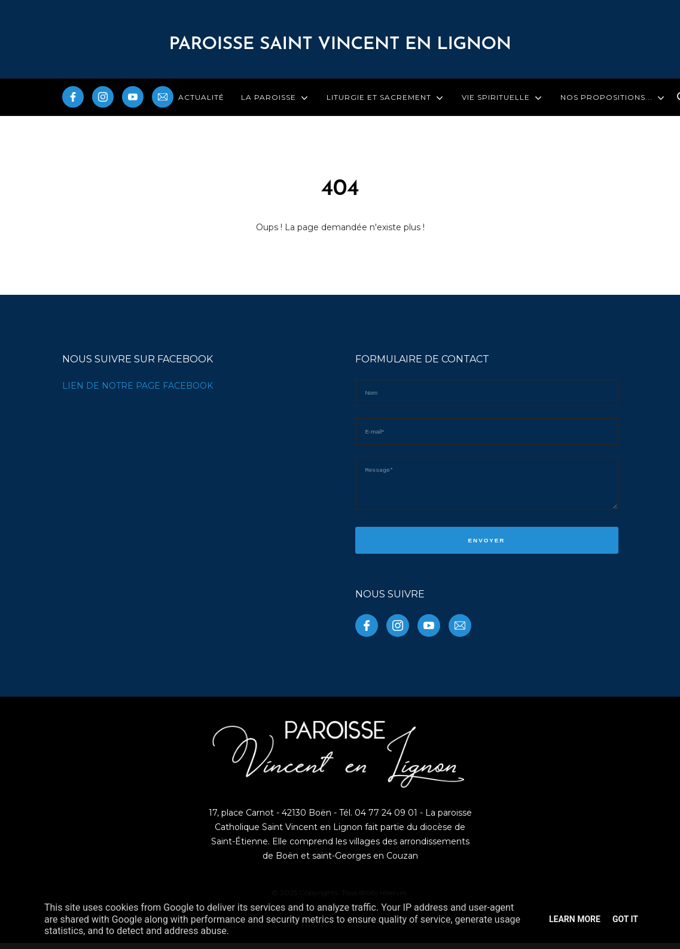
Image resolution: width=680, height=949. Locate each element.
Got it (625, 919)
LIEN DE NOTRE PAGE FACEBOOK (137, 385)
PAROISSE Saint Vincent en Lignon (340, 44)
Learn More (574, 919)
